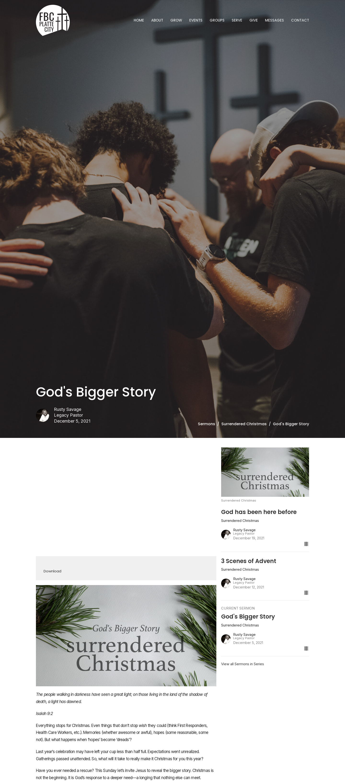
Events (195, 20)
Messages (274, 20)
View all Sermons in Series (242, 664)
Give (253, 20)
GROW (176, 20)
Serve (237, 20)
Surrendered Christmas (244, 424)
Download (52, 571)
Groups (217, 20)
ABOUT (157, 20)
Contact (300, 20)
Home (139, 20)
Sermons (206, 424)
